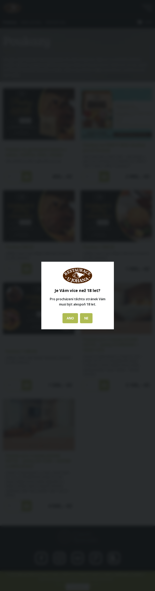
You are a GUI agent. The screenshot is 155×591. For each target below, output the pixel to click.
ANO (70, 318)
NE (86, 318)
